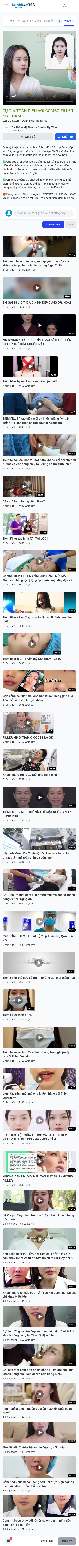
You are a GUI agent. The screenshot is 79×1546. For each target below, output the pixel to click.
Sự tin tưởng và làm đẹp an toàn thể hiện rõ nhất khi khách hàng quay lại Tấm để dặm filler (38, 1333)
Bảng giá (27, 20)
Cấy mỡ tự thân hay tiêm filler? (24, 501)
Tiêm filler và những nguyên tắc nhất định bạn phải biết (38, 619)
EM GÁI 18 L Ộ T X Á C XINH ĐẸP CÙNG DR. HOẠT (37, 302)
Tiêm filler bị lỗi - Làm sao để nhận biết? (30, 381)
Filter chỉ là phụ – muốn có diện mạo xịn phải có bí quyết (37, 1410)
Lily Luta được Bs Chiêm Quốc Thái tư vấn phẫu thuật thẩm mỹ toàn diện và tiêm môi (36, 855)
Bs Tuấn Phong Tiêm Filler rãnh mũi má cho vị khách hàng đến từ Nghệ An (39, 897)
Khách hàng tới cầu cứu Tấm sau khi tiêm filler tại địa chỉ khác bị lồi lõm (39, 1294)
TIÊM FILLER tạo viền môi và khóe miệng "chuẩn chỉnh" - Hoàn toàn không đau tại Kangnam (36, 420)
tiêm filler (24, 147)
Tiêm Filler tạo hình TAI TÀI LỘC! (25, 538)
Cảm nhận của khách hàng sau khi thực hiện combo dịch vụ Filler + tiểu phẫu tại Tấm (38, 1484)
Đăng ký (67, 1541)
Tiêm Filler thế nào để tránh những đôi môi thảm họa (39, 977)
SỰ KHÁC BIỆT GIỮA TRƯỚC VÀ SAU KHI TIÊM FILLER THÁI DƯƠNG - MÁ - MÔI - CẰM (35, 1137)
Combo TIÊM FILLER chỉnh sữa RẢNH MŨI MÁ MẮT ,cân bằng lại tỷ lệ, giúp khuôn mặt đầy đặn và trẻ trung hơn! (37, 578)
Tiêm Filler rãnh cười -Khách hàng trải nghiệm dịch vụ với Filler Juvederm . (37, 1054)
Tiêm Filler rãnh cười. (17, 1014)
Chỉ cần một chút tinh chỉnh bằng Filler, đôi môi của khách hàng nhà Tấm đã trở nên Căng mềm (38, 1372)
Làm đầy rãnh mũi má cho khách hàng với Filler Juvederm (35, 1095)
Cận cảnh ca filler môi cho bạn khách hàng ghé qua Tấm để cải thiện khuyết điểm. (38, 698)
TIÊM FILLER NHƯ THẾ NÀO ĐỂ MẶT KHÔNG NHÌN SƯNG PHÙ (37, 814)
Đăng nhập (47, 1541)
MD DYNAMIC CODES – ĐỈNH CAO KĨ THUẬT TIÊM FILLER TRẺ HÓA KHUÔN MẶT (37, 342)
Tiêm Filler (14, 20)
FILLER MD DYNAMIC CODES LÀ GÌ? (28, 737)
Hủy (70, 224)
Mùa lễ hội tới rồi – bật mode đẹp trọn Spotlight (35, 1447)
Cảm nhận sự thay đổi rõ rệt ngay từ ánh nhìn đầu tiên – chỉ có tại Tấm (37, 1522)
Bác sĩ (38, 20)
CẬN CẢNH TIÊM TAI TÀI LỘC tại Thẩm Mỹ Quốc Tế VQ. (38, 938)
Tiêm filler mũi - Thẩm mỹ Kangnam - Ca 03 (32, 658)
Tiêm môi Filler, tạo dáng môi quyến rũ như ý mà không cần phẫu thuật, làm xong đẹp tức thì (36, 263)
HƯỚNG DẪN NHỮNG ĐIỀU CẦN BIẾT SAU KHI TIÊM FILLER (38, 1178)
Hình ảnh (53, 21)
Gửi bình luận (53, 224)
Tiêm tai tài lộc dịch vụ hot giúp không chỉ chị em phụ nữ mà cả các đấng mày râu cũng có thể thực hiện (39, 462)
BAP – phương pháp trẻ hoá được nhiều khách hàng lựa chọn (38, 1217)
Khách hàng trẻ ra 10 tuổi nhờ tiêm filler (30, 774)
